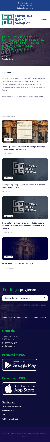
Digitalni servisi (8, 402)
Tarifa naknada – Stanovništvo (15, 317)
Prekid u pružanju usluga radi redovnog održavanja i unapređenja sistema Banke (24, 147)
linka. (41, 96)
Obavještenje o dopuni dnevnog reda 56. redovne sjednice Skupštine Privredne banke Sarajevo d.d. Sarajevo (23, 225)
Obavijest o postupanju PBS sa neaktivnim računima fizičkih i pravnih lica (24, 186)
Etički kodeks (8, 410)
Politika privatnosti (10, 419)
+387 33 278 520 (25, 5)
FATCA (5, 415)
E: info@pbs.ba (8, 346)
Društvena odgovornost (12, 406)
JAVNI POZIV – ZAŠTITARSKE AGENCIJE (18, 264)
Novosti (7, 73)
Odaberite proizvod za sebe (17, 298)
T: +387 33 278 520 (9, 343)
